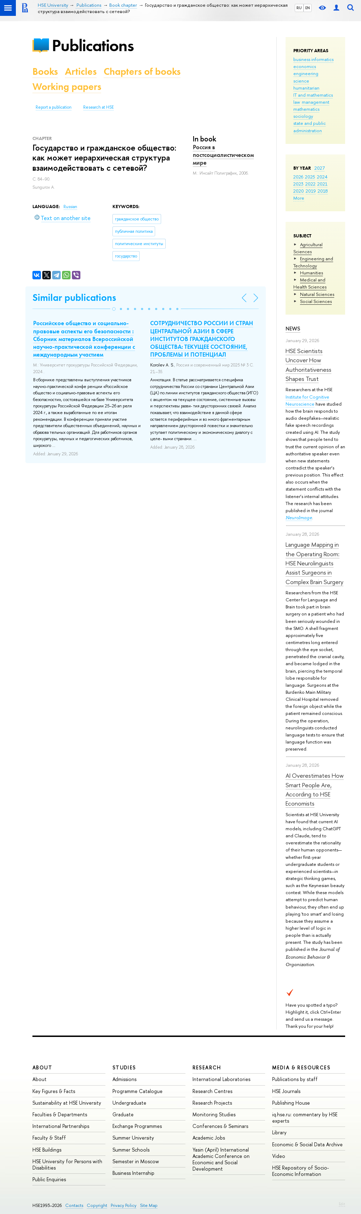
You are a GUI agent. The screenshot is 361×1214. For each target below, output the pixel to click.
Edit (342, 1203)
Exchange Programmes (137, 1126)
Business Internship (133, 1173)
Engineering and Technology (313, 262)
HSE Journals (286, 1091)
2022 (310, 184)
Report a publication (54, 107)
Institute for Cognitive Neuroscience (307, 400)
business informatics (313, 59)
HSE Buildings (46, 1149)
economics (304, 66)
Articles (81, 71)
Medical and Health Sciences (309, 283)
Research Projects (212, 1102)
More (298, 198)
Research (206, 1067)
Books (45, 71)
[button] (113, 308)
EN (307, 7)
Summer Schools (130, 1149)
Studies (124, 1067)
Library (279, 1132)
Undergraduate (129, 1102)
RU (299, 7)
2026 (298, 177)
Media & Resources (301, 1067)
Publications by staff (295, 1079)
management (315, 102)
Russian (70, 207)
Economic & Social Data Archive (307, 1144)
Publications (93, 45)
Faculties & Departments (59, 1114)
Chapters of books (142, 71)
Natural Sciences (317, 294)
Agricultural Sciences (308, 248)
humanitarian (306, 88)
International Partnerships (60, 1126)
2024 (322, 177)
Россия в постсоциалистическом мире (223, 154)
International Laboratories (221, 1079)
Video (278, 1156)
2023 (298, 184)
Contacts (74, 1205)
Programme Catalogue (137, 1091)
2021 (322, 184)
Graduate (123, 1114)
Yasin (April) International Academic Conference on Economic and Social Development (221, 1159)
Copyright (97, 1205)
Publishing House (291, 1102)
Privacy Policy (123, 1205)
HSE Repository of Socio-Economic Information (300, 1170)
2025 (310, 177)
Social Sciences (316, 301)
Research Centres (212, 1091)
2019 (311, 191)
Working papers (66, 86)
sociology (303, 116)
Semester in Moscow (135, 1161)
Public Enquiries (49, 1179)
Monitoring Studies (213, 1114)
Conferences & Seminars (220, 1126)
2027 (319, 168)
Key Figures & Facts (53, 1091)
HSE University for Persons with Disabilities (67, 1164)
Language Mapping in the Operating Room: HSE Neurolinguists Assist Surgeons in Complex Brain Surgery (314, 562)
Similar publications (74, 297)
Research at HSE (98, 107)
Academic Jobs (208, 1137)
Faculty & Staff (49, 1137)
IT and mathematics (313, 95)
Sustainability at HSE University (66, 1102)
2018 (323, 191)
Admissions (124, 1079)
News (293, 328)
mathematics (306, 109)
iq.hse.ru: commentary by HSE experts (304, 1117)
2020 (298, 191)
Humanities (311, 272)
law (296, 102)
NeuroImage (299, 518)
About (42, 1067)
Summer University (133, 1137)
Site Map (149, 1205)
